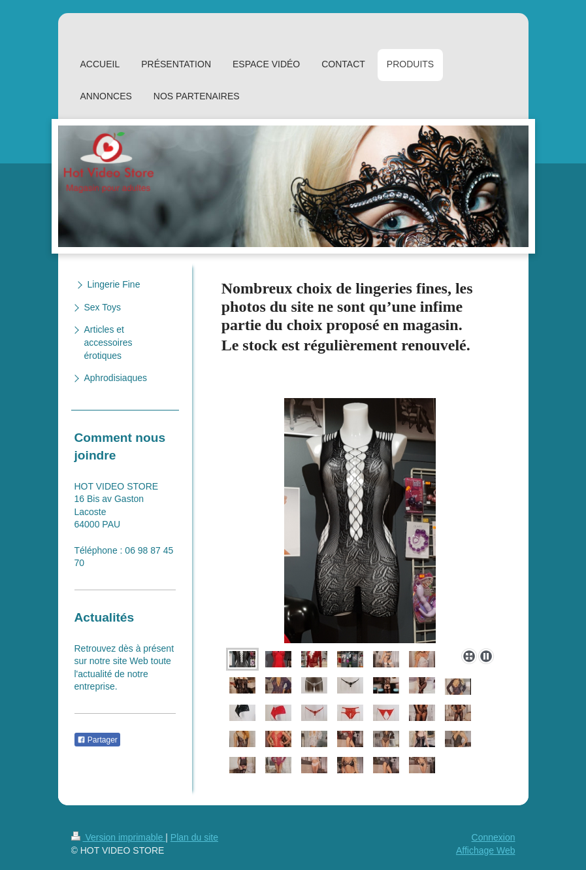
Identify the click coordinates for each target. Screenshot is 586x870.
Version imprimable (118, 837)
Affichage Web (485, 850)
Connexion (493, 837)
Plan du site (194, 837)
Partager (97, 740)
